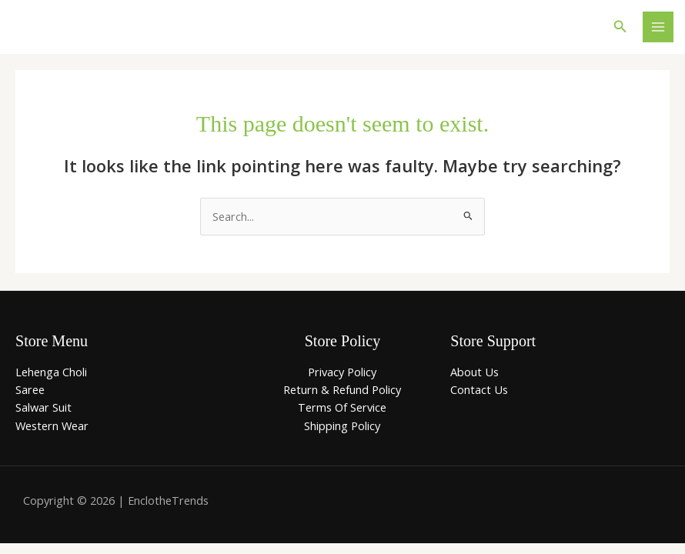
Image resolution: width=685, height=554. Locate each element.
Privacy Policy (342, 371)
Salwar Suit (43, 407)
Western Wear (52, 425)
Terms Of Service (342, 407)
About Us (474, 371)
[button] (620, 27)
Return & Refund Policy (342, 389)
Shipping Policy (342, 425)
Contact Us (479, 389)
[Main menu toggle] (658, 27)
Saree (30, 389)
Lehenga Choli (51, 371)
